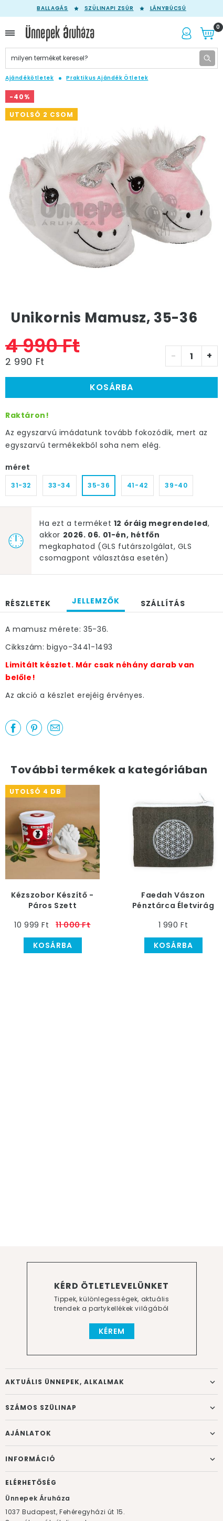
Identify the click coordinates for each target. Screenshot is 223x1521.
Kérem (112, 1331)
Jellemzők (96, 601)
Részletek (28, 603)
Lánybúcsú (168, 8)
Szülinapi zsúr (109, 8)
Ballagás (52, 8)
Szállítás (163, 603)
